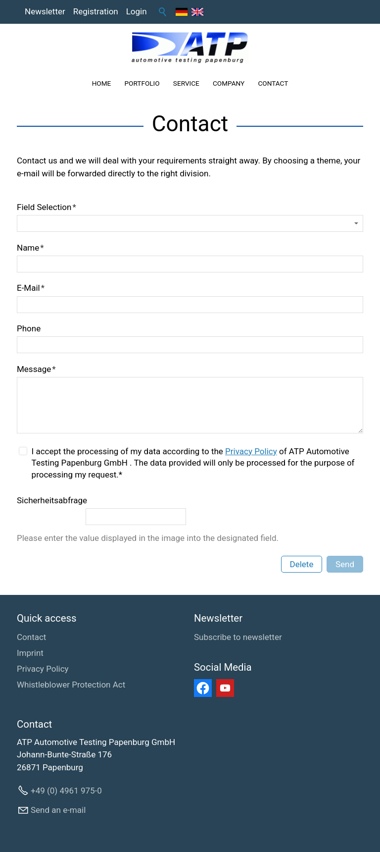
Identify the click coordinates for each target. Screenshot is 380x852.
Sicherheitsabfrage (52, 500)
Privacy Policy (251, 451)
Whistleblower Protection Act (71, 685)
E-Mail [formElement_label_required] (31, 288)
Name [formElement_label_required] (30, 248)
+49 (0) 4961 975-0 (66, 791)
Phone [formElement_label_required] (29, 328)
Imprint (30, 653)
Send (344, 564)
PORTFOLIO (142, 83)
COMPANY (228, 83)
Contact (31, 637)
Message (36, 369)
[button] (203, 688)
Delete (302, 564)
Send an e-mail (58, 810)
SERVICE (186, 83)
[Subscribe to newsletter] (238, 637)
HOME (101, 83)
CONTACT (273, 83)
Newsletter (45, 11)
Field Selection (46, 207)
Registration (95, 11)
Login (136, 11)
